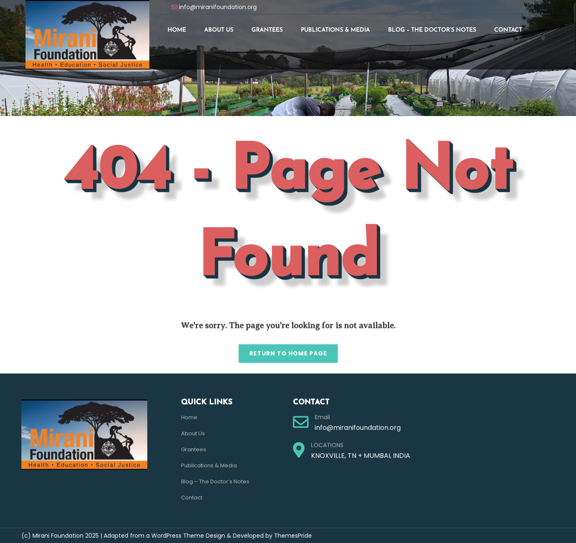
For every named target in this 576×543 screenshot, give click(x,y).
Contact (508, 30)
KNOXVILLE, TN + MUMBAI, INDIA (360, 455)
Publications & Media (335, 30)
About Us (218, 30)
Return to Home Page (283, 350)
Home (176, 30)
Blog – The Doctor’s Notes (432, 30)
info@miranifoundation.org (218, 7)
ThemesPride (292, 535)
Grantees (267, 30)
